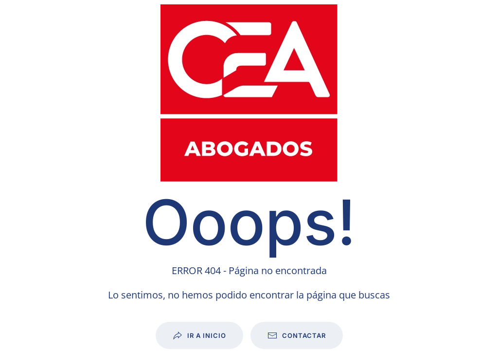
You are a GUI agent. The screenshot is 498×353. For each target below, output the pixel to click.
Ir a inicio (199, 335)
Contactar (296, 335)
